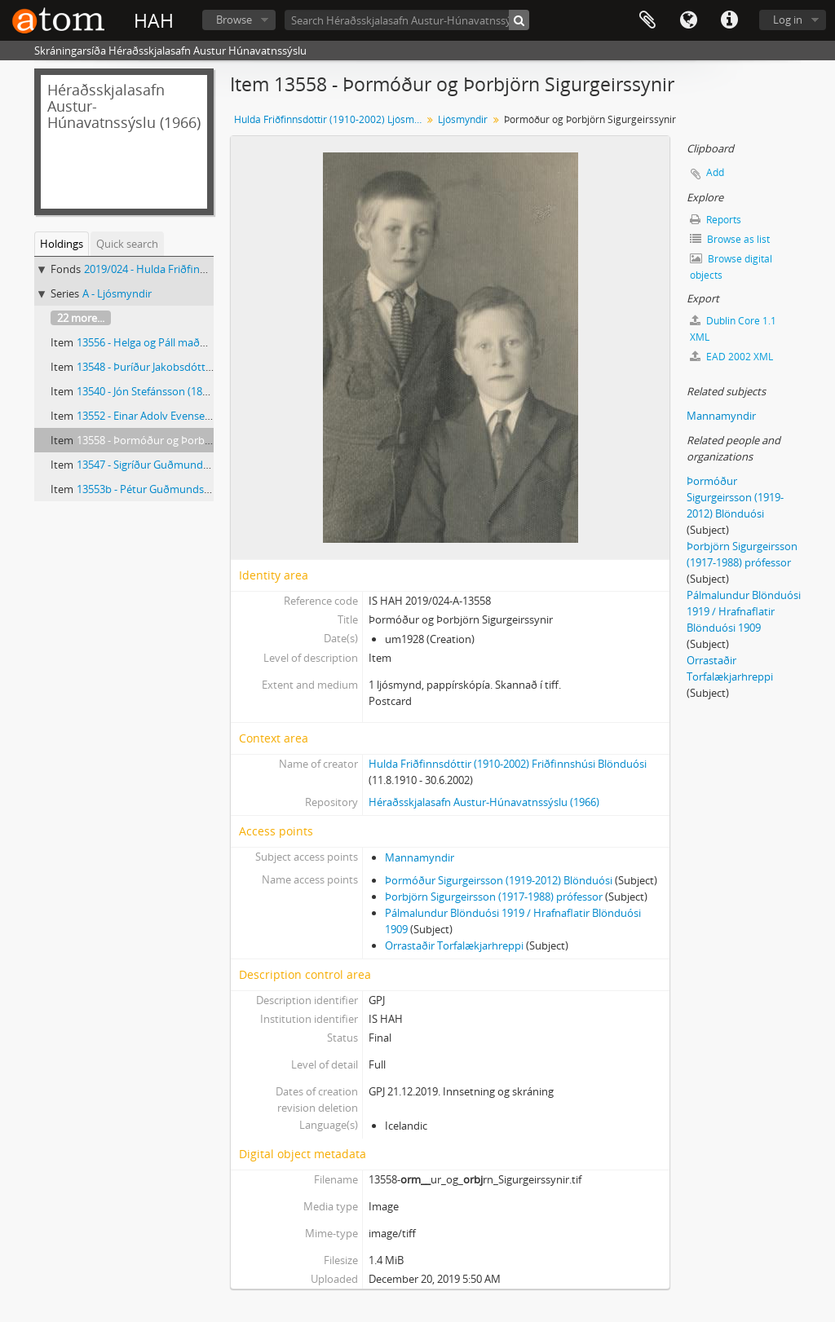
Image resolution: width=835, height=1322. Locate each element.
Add (715, 172)
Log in (787, 19)
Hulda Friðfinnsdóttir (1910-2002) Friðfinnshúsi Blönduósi (508, 763)
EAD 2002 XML (731, 357)
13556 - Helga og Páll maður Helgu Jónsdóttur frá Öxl (203, 342)
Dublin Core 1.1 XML (733, 329)
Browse (234, 19)
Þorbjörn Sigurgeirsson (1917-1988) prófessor (494, 896)
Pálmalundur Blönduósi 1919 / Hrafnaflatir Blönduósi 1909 (744, 611)
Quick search (127, 243)
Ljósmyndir (463, 119)
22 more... (80, 318)
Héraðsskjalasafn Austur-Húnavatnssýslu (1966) (484, 802)
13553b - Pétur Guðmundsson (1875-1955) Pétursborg (207, 489)
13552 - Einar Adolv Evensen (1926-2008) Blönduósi (198, 415)
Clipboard (647, 20)
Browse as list (730, 239)
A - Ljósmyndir (117, 293)
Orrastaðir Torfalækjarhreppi (454, 945)
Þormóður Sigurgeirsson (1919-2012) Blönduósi (498, 880)
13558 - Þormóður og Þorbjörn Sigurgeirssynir (187, 440)
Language (688, 20)
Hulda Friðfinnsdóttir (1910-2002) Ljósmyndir (330, 119)
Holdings (61, 243)
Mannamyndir (419, 857)
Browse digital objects (731, 267)
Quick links (729, 20)
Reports (715, 220)
